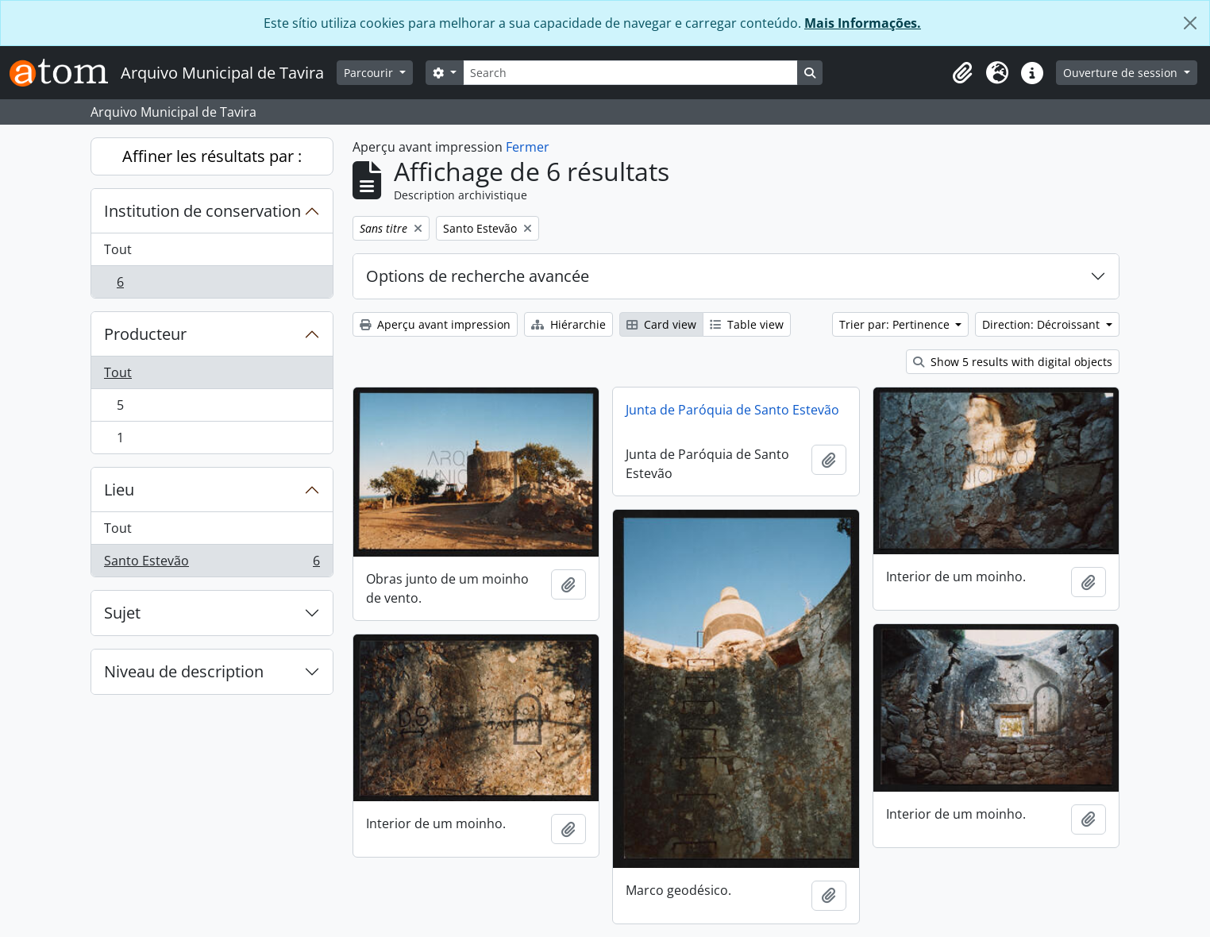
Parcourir (370, 72)
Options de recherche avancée (477, 276)
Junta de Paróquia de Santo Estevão (732, 409)
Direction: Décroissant (1042, 324)
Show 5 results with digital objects (1012, 361)
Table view (747, 324)
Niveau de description (184, 671)
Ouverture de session (1122, 72)
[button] (962, 73)
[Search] (630, 72)
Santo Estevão (211, 563)
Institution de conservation (202, 211)
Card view (661, 324)
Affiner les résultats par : (212, 156)
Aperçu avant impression (435, 324)
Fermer (527, 147)
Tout (118, 249)
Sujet (122, 612)
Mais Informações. (862, 23)
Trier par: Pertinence (896, 324)
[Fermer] (1190, 23)
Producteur (145, 334)
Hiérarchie (568, 324)
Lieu (119, 489)
